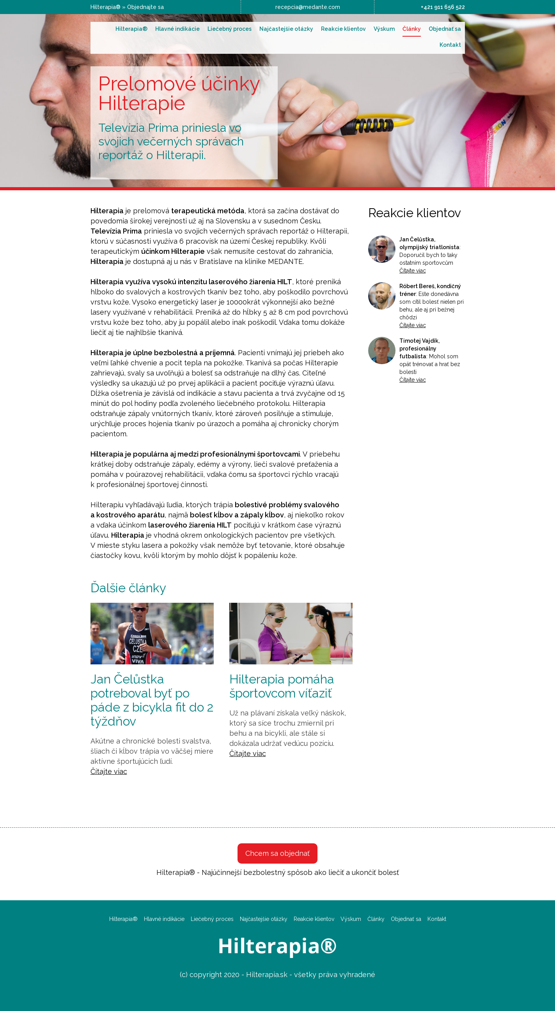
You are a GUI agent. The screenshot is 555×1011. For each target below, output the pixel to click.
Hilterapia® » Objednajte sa (127, 7)
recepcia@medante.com (307, 7)
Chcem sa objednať (277, 853)
